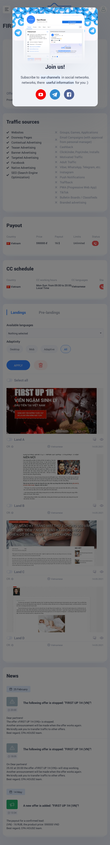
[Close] (92, 8)
